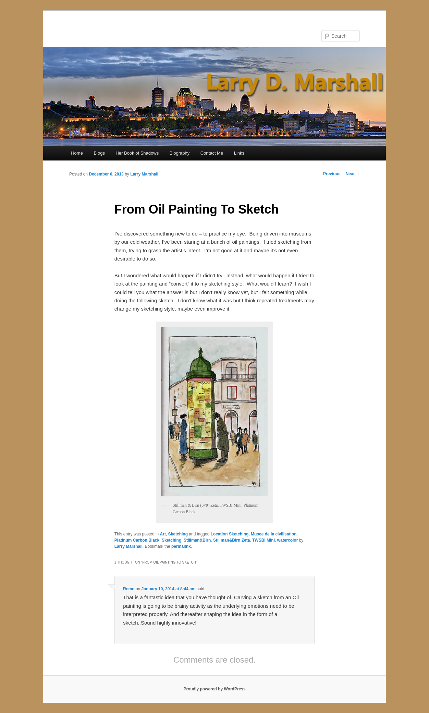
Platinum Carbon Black (136, 540)
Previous (329, 173)
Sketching (178, 534)
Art (163, 534)
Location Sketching (230, 534)
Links (239, 153)
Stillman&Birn (197, 540)
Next (353, 173)
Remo (128, 589)
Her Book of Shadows (137, 153)
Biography (180, 153)
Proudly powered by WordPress (214, 689)
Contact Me (211, 153)
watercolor (287, 540)
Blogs (99, 153)
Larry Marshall (144, 174)
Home (77, 153)
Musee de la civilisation (273, 534)
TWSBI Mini (263, 540)
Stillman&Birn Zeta (231, 540)
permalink (181, 546)
